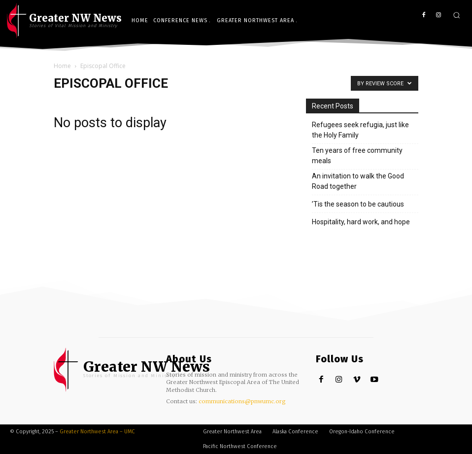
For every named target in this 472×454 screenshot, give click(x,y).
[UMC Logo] (64, 20)
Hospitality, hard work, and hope (361, 222)
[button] (456, 15)
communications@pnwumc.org (242, 401)
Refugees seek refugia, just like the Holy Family (360, 130)
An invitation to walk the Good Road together (358, 181)
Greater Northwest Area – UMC (97, 431)
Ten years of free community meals (357, 155)
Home (62, 66)
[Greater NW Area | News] (127, 370)
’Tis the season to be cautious (358, 204)
